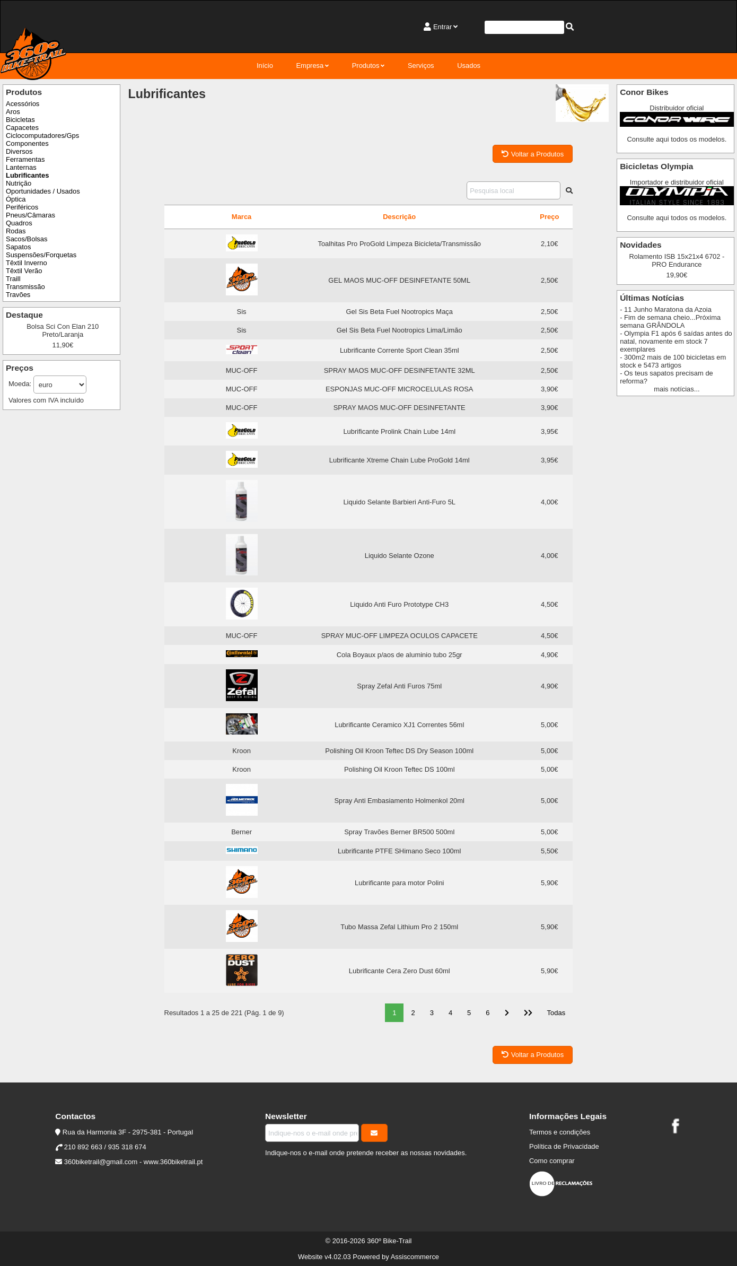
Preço (549, 217)
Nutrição (18, 183)
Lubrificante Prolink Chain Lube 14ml (399, 431)
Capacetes (22, 128)
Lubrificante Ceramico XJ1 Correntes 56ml (399, 725)
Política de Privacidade (564, 1146)
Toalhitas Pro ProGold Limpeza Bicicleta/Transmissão (399, 244)
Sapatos (18, 247)
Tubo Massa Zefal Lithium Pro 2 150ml (399, 927)
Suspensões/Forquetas (41, 255)
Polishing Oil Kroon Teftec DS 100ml (399, 769)
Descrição (399, 217)
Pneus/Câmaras (30, 215)
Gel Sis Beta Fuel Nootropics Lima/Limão (399, 330)
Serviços (421, 65)
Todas (556, 1013)
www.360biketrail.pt (173, 1162)
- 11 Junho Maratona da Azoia (666, 309)
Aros (13, 112)
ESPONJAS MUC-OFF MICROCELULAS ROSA (399, 389)
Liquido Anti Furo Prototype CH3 (399, 604)
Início (265, 65)
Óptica (15, 199)
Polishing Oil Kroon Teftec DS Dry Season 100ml (399, 751)
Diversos (19, 151)
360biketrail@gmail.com (100, 1162)
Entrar (442, 27)
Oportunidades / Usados (43, 191)
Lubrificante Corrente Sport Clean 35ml (399, 350)
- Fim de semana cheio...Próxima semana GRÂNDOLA (670, 321)
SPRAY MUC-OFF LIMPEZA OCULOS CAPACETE (399, 636)
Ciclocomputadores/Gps (42, 135)
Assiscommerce (415, 1257)
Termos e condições (559, 1132)
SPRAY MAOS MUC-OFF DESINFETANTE (400, 408)
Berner (241, 832)
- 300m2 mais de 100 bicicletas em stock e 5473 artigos (673, 361)
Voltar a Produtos (533, 154)
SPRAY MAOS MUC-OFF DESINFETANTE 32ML (399, 370)
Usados (468, 65)
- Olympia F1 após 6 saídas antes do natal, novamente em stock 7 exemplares (676, 341)
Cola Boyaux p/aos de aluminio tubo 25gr (399, 655)
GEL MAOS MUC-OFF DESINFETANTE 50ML (399, 280)
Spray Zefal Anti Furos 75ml (399, 686)
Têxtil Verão (24, 271)
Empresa (309, 65)
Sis (242, 312)
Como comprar (552, 1161)
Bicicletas (20, 120)
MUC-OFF (242, 370)
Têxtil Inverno (26, 263)
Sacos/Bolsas (26, 239)
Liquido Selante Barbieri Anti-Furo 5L (399, 502)
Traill (13, 279)
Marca (241, 217)
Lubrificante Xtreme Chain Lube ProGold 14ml (399, 460)
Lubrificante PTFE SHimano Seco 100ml (399, 851)
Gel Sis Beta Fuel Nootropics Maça (399, 312)
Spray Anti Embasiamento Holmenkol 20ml (399, 801)
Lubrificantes (27, 175)
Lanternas (21, 167)
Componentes (27, 143)
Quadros (19, 223)
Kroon (241, 751)
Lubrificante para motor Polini (399, 883)
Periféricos (22, 207)
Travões (18, 295)
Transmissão (25, 287)
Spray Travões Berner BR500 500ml (399, 832)
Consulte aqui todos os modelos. (676, 139)
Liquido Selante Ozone (399, 556)
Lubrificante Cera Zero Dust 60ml (399, 971)
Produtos (366, 65)
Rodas (15, 231)
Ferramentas (25, 159)
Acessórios (22, 104)
